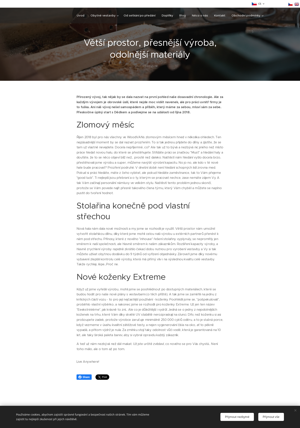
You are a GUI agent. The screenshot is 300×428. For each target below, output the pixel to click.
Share (84, 377)
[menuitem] (80, 15)
